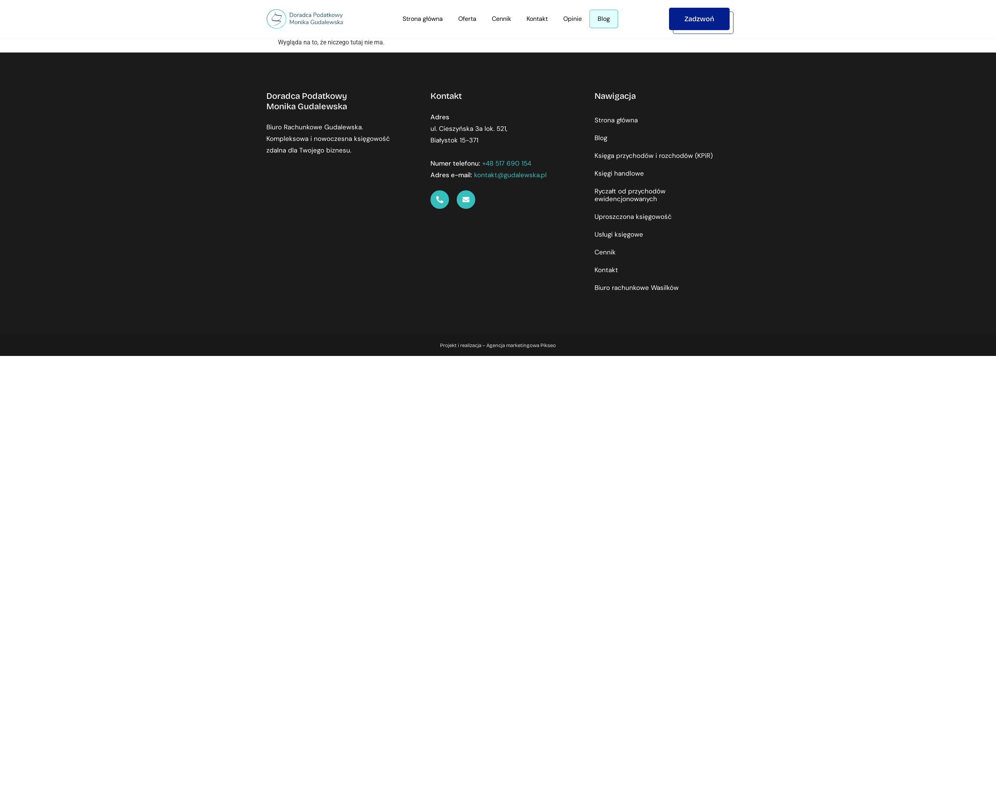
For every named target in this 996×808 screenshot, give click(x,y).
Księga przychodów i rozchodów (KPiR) (654, 155)
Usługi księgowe (619, 234)
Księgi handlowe (619, 173)
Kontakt (537, 19)
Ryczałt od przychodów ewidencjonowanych (630, 195)
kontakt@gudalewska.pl (510, 175)
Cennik (501, 19)
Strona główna (423, 19)
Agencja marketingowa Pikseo (521, 345)
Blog (604, 19)
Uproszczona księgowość (633, 216)
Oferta (467, 19)
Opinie (572, 19)
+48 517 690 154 (506, 163)
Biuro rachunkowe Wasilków (637, 287)
